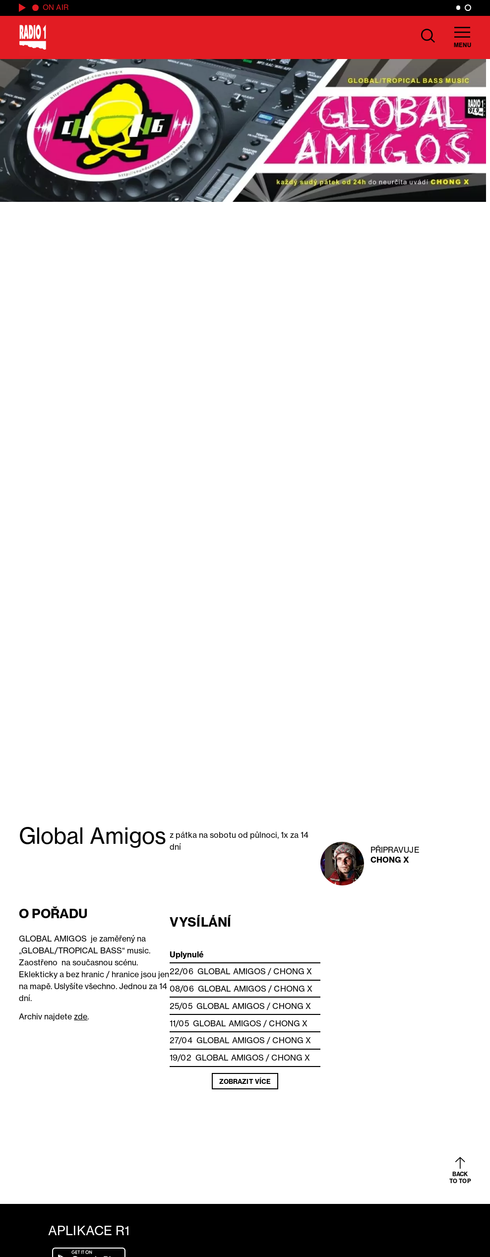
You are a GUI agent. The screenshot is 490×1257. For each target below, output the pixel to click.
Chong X (390, 860)
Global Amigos (231, 971)
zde (80, 1016)
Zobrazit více (245, 1081)
